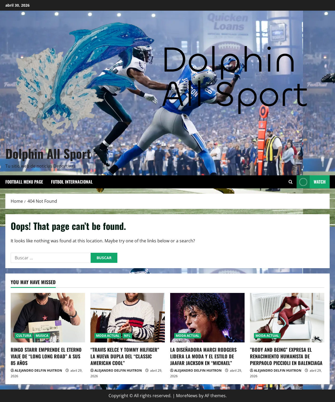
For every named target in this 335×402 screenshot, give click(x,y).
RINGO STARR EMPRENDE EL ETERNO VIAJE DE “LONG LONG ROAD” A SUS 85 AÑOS (46, 356)
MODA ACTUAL (107, 335)
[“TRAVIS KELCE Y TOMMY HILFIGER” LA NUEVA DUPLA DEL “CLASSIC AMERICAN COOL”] (127, 317)
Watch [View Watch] (311, 181)
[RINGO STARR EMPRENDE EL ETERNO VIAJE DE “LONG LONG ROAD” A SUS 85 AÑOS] (48, 317)
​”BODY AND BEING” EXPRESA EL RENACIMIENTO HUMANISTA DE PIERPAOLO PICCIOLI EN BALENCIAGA (286, 356)
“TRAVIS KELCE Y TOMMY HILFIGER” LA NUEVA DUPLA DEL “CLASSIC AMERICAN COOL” (124, 356)
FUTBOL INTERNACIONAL (72, 182)
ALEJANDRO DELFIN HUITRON (38, 370)
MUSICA (42, 335)
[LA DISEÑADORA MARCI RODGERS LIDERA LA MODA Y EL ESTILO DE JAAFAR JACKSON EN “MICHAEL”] (207, 317)
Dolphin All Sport (48, 153)
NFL (127, 335)
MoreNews (187, 396)
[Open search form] (291, 182)
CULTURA (23, 335)
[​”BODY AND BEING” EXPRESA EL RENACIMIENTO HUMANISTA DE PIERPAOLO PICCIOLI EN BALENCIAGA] (287, 317)
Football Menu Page (24, 182)
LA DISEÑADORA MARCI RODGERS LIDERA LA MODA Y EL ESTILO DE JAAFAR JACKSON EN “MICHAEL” (203, 356)
